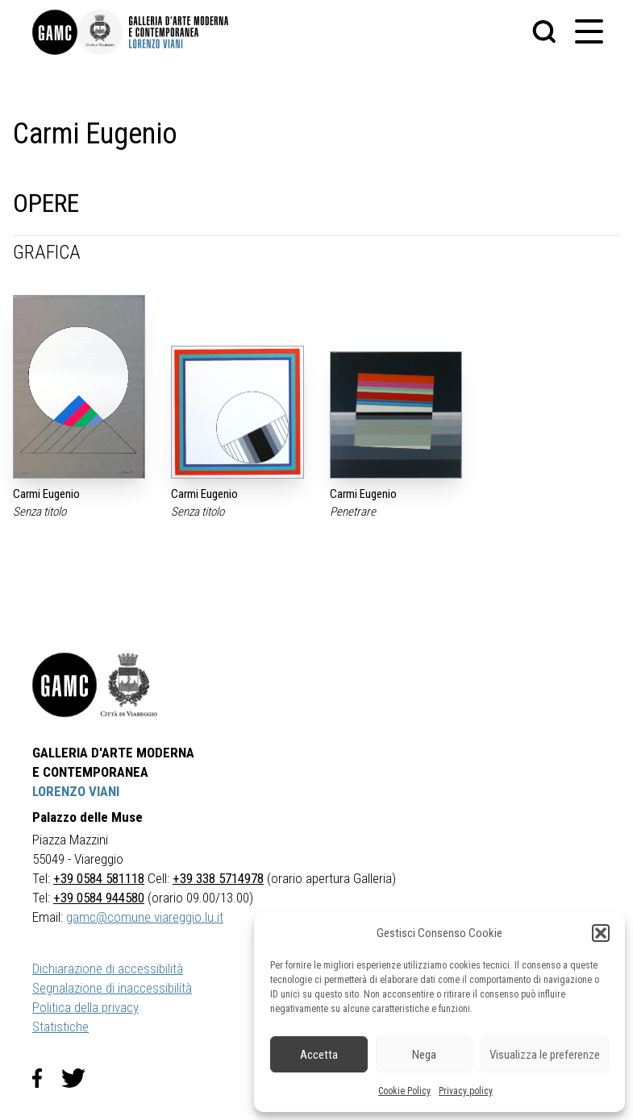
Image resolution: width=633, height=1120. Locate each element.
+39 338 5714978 (218, 878)
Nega (424, 1054)
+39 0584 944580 (98, 898)
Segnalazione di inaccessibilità (112, 988)
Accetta (319, 1054)
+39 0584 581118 (98, 878)
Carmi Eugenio (46, 494)
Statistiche (60, 1026)
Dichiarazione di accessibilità (107, 968)
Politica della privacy (85, 1007)
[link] (54, 32)
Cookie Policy (404, 1091)
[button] (601, 933)
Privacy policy (466, 1091)
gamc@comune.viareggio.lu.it (144, 917)
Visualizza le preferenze (544, 1054)
